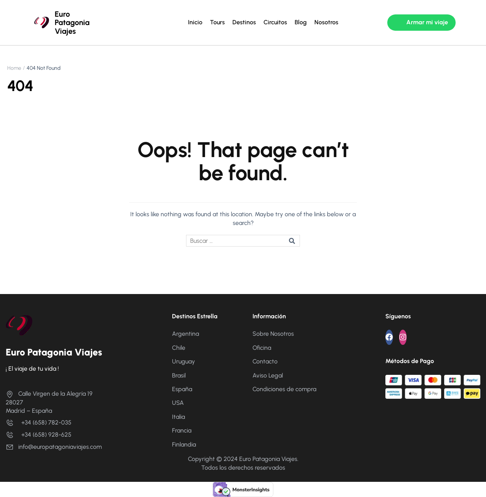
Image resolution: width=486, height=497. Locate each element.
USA (178, 402)
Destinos (244, 22)
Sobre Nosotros (273, 333)
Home (14, 68)
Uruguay (183, 361)
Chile (178, 347)
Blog (301, 22)
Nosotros (326, 22)
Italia (178, 416)
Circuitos (275, 22)
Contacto (265, 361)
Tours (217, 22)
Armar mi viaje (427, 22)
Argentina (185, 333)
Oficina (261, 347)
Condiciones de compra (284, 389)
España (182, 389)
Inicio (195, 22)
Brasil (179, 375)
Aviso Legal (267, 375)
